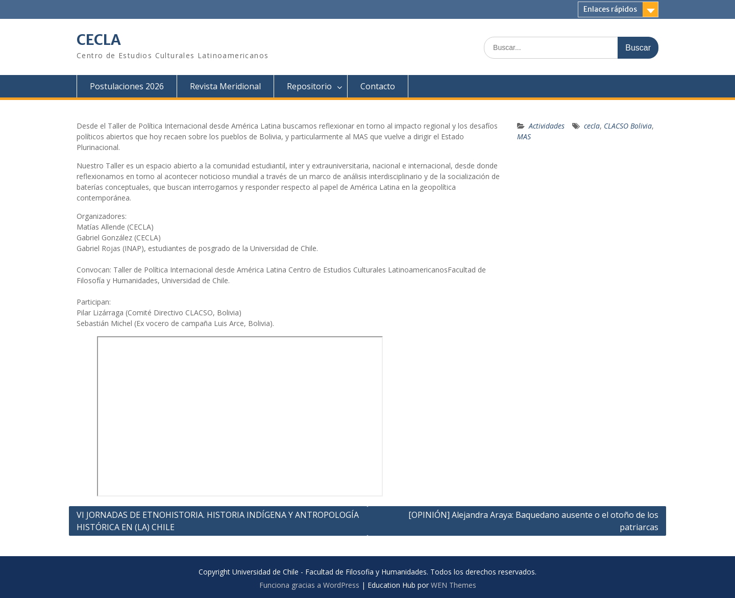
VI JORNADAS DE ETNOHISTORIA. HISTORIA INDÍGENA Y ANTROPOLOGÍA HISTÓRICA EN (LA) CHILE (218, 521)
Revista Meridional (225, 86)
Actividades (547, 126)
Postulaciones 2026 (127, 86)
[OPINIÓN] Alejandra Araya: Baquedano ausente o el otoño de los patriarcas (533, 521)
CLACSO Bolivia (628, 126)
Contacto (377, 86)
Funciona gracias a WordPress (309, 585)
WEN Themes (453, 585)
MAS (524, 136)
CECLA (99, 40)
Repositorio (309, 86)
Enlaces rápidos (610, 9)
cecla (592, 126)
